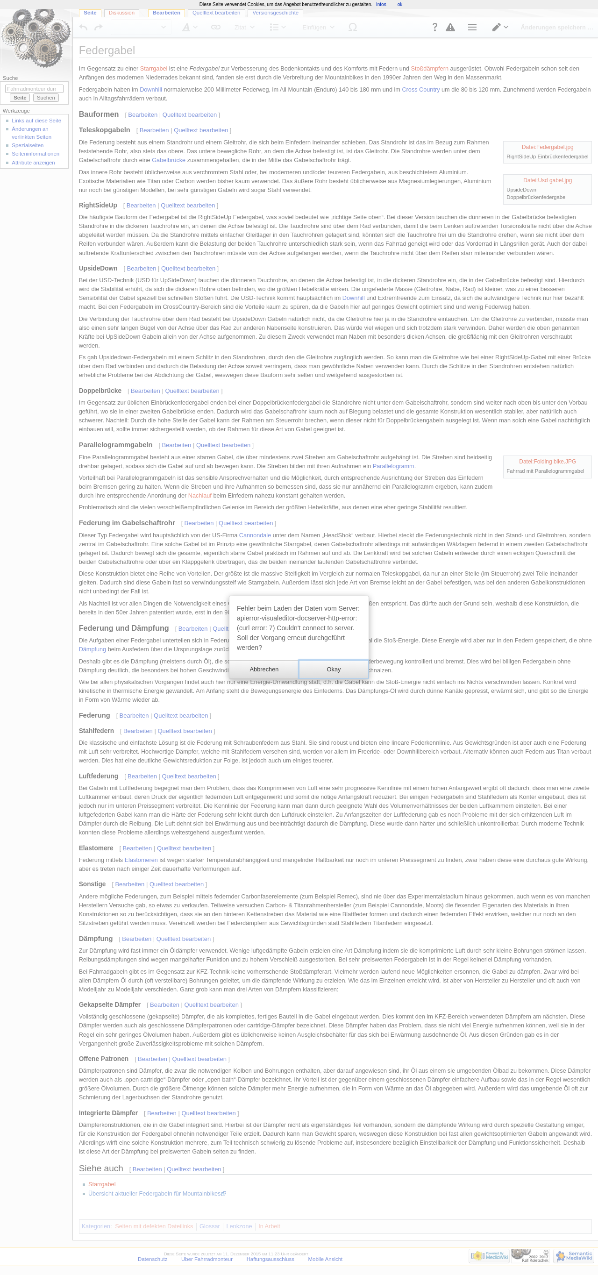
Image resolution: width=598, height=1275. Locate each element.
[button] (264, 669)
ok (400, 4)
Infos (381, 4)
